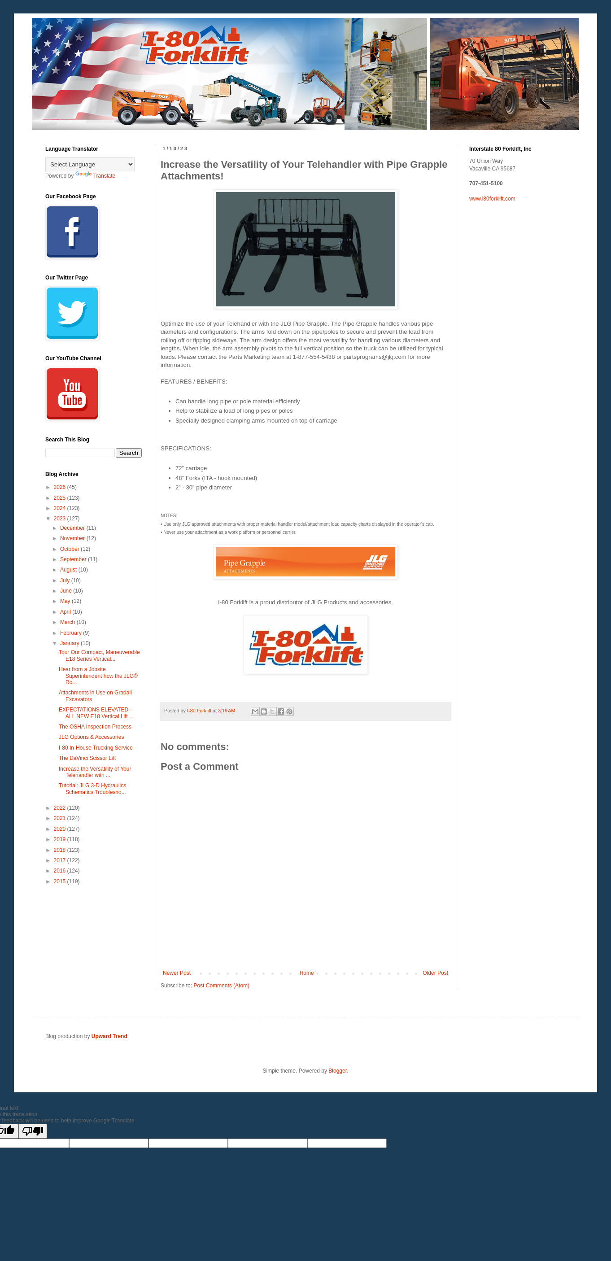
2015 (60, 881)
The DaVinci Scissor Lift (87, 758)
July (65, 580)
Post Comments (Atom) (221, 985)
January (70, 643)
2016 (60, 871)
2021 (60, 818)
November (73, 538)
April (66, 612)
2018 (60, 850)
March (68, 622)
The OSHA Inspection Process (95, 727)
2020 (60, 829)
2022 (60, 808)
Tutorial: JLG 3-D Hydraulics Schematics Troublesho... (92, 788)
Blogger (337, 1071)
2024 (60, 508)
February (71, 633)
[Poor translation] (32, 1131)
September (74, 559)
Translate (95, 176)
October (70, 549)
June (66, 591)
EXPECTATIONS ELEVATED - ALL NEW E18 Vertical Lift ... (96, 713)
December (73, 528)
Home (307, 973)
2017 (60, 860)
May (66, 601)
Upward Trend (109, 1036)
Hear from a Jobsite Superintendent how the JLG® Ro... (98, 675)
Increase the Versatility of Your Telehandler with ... (95, 772)
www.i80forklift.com (492, 199)
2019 (60, 839)
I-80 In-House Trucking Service (96, 748)
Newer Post (177, 973)
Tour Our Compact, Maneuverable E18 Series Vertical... (99, 655)
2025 (60, 498)
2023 (60, 518)
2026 (60, 487)
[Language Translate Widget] (90, 164)
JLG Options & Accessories (91, 737)
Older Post (435, 973)
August (69, 570)
